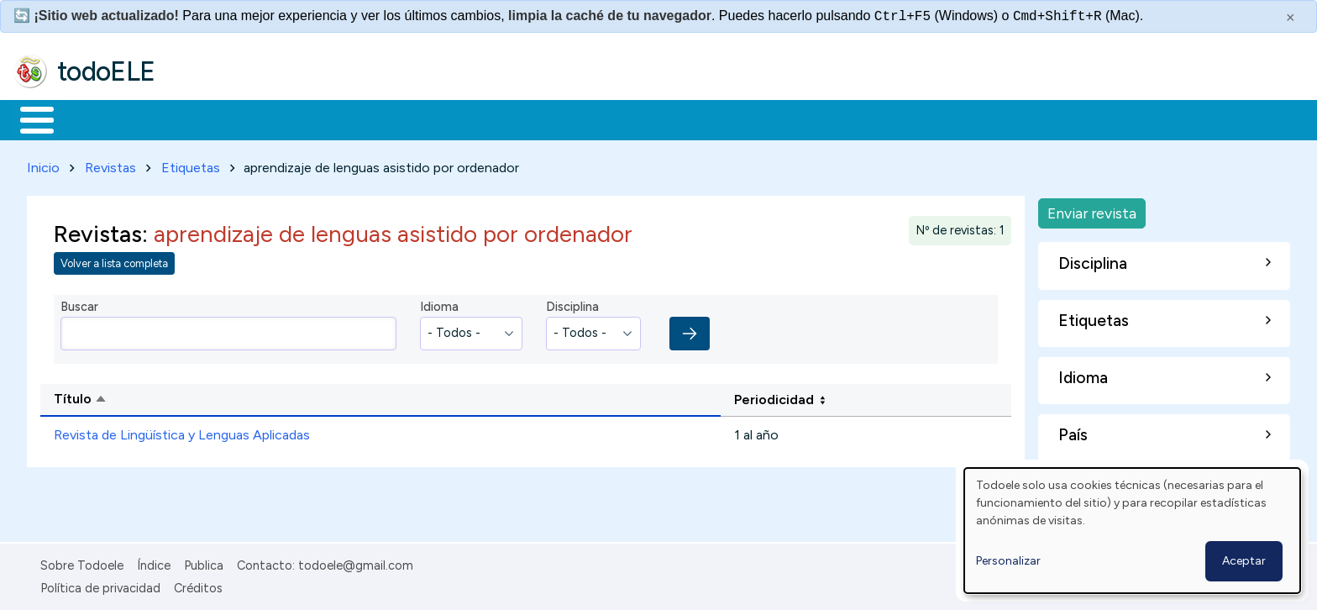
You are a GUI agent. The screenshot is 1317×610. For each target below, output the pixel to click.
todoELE (106, 71)
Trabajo (302, 118)
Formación (202, 118)
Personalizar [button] (1008, 561)
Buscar (690, 118)
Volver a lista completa (114, 261)
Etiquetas (190, 164)
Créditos (198, 584)
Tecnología (502, 118)
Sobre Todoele (81, 562)
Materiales (94, 118)
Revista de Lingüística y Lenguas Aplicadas (182, 432)
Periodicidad (774, 396)
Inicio (28, 118)
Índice (154, 562)
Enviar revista (1091, 209)
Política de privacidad (100, 584)
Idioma (439, 304)
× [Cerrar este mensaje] (1290, 17)
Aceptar (1244, 561)
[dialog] (1132, 530)
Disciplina (572, 304)
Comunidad (614, 118)
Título (144, 397)
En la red (397, 118)
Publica (203, 562)
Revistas (110, 164)
